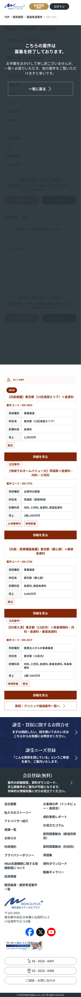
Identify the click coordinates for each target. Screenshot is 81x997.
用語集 (47, 855)
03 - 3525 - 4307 (43, 961)
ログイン (59, 6)
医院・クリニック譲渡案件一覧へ (37, 706)
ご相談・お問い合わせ (40, 980)
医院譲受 (18, 17)
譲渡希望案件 (35, 17)
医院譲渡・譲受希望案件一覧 (20, 887)
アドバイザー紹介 (16, 821)
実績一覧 (10, 829)
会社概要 (10, 804)
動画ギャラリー (53, 872)
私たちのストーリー (17, 812)
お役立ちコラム (53, 825)
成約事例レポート (55, 817)
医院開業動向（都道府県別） (59, 836)
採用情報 (10, 876)
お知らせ (10, 838)
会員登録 (39, 6)
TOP (7, 17)
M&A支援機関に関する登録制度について (21, 865)
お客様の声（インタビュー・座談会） (59, 806)
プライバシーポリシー (19, 855)
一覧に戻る (37, 88)
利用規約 (10, 847)
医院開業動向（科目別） (59, 846)
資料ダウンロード (55, 863)
